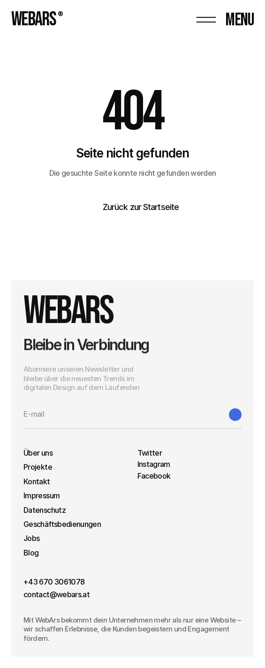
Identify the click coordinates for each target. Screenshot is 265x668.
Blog (30, 552)
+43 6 (33, 581)
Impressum (41, 495)
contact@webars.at (56, 594)
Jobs (31, 538)
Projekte (37, 467)
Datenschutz (44, 510)
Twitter (149, 453)
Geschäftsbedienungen (62, 524)
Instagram (153, 464)
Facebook (154, 475)
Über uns (38, 453)
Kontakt (36, 481)
